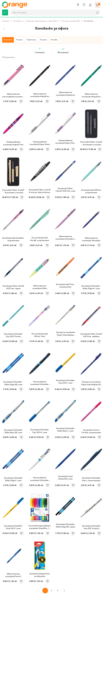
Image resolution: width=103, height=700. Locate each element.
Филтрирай (63, 50)
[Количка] (98, 5)
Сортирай (40, 50)
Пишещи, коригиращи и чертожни (42, 21)
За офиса (17, 21)
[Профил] (90, 4)
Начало (5, 21)
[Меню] (5, 12)
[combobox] (51, 12)
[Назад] (3, 28)
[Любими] (84, 4)
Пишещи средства (70, 21)
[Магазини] (77, 4)
